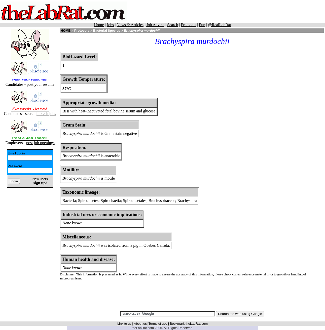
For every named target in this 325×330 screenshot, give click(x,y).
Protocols (188, 25)
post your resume (40, 84)
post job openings (40, 143)
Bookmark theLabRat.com (189, 323)
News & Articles (130, 25)
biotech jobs (46, 113)
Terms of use (158, 323)
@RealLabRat (219, 25)
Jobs (110, 25)
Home (99, 25)
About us (140, 323)
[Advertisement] (226, 11)
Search (172, 25)
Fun (202, 25)
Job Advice (155, 25)
